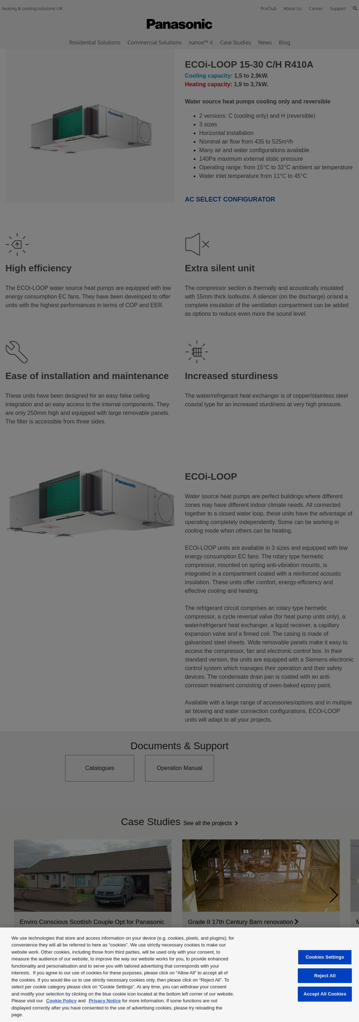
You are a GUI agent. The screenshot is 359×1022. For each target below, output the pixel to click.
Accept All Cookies (325, 994)
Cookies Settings (325, 957)
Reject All (325, 975)
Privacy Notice (105, 1000)
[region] (179, 974)
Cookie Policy (61, 1000)
